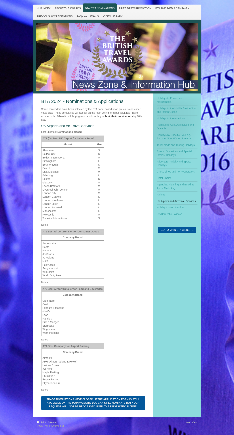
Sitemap (52, 422)
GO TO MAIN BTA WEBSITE (177, 229)
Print (42, 422)
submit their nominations (117, 116)
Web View (191, 422)
